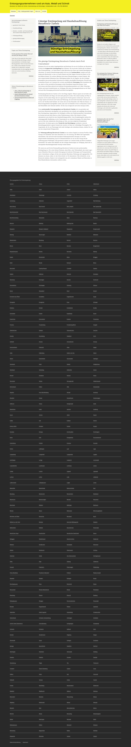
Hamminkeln (42, 358)
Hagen (95, 347)
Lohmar (12, 477)
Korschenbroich (97, 437)
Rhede (68, 589)
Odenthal (12, 556)
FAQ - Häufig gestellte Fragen (25, 11)
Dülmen (95, 285)
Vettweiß (12, 680)
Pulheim (69, 573)
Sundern (69, 657)
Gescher (95, 330)
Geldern (41, 330)
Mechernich (42, 494)
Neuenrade (96, 527)
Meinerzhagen (42, 499)
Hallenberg (41, 353)
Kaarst (95, 415)
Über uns (37, 11)
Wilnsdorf (69, 725)
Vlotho (68, 680)
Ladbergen (41, 449)
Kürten (11, 449)
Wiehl (94, 719)
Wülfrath (95, 730)
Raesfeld (12, 578)
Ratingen (69, 578)
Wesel (40, 713)
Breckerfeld (42, 257)
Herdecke (41, 375)
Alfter (11, 189)
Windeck (95, 725)
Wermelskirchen (71, 708)
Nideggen (12, 539)
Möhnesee (69, 511)
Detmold (69, 274)
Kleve (11, 437)
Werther (12, 713)
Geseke (12, 336)
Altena (94, 189)
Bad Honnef (42, 206)
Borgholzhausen (14, 251)
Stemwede (69, 651)
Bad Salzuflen (70, 212)
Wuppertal (12, 736)
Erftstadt (95, 302)
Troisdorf (12, 668)
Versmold (95, 674)
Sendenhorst (42, 635)
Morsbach (69, 516)
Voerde (95, 680)
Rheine (40, 595)
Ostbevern (95, 561)
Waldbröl (12, 691)
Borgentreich (96, 246)
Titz (68, 663)
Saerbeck (95, 606)
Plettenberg (96, 567)
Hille (68, 387)
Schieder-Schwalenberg (45, 618)
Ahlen (68, 184)
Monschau (41, 516)
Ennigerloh (41, 302)
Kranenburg (13, 443)
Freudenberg (42, 325)
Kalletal (68, 420)
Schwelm (12, 629)
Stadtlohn (69, 646)
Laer (68, 449)
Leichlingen (12, 460)
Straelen (12, 657)
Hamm (11, 358)
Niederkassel (42, 539)
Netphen (95, 522)
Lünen (94, 482)
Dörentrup (12, 279)
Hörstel (68, 392)
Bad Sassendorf (97, 212)
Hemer (95, 370)
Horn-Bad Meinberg (44, 392)
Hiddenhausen (96, 381)
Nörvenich (95, 544)
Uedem (68, 668)
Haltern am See (70, 353)
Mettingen (69, 505)
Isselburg (95, 409)
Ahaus (40, 184)
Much (94, 516)
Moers (40, 511)
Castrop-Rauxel (43, 268)
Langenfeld (41, 454)
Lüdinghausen (42, 482)
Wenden (95, 702)
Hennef (11, 375)
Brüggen (95, 257)
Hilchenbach (13, 387)
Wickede (69, 719)
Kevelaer (12, 432)
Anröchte (69, 195)
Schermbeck (13, 618)
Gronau (95, 341)
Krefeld (40, 443)
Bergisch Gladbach (43, 229)
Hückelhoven (70, 398)
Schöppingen (70, 623)
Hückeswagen (96, 398)
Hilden (40, 387)
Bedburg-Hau (70, 223)
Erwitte (95, 308)
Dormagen (41, 279)
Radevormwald (97, 573)
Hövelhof (12, 398)
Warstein (41, 697)
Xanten (68, 736)
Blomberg (41, 240)
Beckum (12, 223)
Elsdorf (95, 291)
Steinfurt (95, 646)
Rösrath (12, 606)
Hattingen (95, 358)
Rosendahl (96, 601)
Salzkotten (12, 612)
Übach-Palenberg (43, 668)
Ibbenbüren (12, 409)
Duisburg (69, 285)
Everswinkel (42, 319)
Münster (41, 522)
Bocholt (68, 240)
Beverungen (42, 234)
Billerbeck (95, 234)
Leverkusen (42, 465)
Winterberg (12, 730)
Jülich (68, 415)
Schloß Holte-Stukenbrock (16, 623)
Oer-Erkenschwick (71, 556)
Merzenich (95, 499)
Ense (68, 302)
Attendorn (41, 201)
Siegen (95, 635)
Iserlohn (69, 409)
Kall (40, 420)
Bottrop (95, 251)
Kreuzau (69, 443)
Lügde (68, 482)
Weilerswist (42, 702)
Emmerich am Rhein (15, 296)
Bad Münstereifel (14, 212)
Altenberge (41, 195)
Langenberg (13, 454)
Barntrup (95, 217)
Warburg (95, 691)
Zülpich (95, 736)
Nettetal (41, 527)
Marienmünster (70, 488)
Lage (94, 449)
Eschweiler (12, 313)
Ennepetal (12, 302)
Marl (94, 488)
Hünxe (40, 403)
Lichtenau (69, 465)
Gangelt (95, 325)
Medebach (95, 494)
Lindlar (11, 471)
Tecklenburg (13, 663)
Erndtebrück (70, 308)
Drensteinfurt (13, 285)
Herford (68, 375)
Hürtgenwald (70, 403)
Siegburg (69, 635)
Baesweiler (41, 217)
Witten (68, 730)
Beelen (95, 223)
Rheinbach (96, 589)
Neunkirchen (42, 533)
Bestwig (12, 234)
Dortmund (95, 279)
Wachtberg (41, 685)
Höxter (40, 398)
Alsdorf (68, 189)
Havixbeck (12, 364)
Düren (11, 291)
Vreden (11, 685)
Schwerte (41, 629)
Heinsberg (41, 370)
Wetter (11, 719)
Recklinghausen (14, 584)
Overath (12, 567)
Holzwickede (96, 387)
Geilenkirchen (13, 330)
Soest (40, 640)
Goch (94, 336)
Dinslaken (95, 274)
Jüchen (41, 415)
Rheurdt (69, 595)
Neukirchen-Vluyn (14, 533)
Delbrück (41, 274)
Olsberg (69, 561)
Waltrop (69, 691)
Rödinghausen (13, 601)
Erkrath (41, 308)
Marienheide (42, 488)
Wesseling (69, 713)
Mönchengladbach (97, 511)
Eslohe (40, 313)
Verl (68, 674)
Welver (68, 702)
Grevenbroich (70, 341)
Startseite (13, 11)
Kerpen (95, 426)
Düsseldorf (41, 291)
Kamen (95, 420)
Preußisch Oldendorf (44, 573)
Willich (40, 725)
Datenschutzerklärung (15, 742)
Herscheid (12, 381)
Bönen (11, 246)
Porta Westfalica (14, 573)
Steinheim (41, 651)
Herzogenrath (70, 381)
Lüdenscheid (13, 482)
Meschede (12, 505)
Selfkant (69, 629)
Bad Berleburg (96, 201)
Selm (94, 629)
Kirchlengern (96, 432)
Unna (94, 668)
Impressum (25, 742)
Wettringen (41, 719)
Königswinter (70, 437)
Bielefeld (69, 234)
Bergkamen (69, 229)
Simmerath (12, 640)
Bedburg (41, 223)
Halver (95, 353)
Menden (69, 499)
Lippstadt (95, 471)
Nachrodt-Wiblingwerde (72, 522)
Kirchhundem (70, 432)
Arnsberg (95, 195)
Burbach (69, 263)
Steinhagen (12, 651)
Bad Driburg (13, 206)
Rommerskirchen (71, 601)
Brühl (11, 263)
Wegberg (12, 702)
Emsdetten (41, 296)
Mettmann (95, 505)
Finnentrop (96, 319)
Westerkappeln (97, 713)
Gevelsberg (42, 336)
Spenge (12, 646)
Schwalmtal (96, 623)
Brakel (11, 257)
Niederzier (95, 539)
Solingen (69, 640)
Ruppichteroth (42, 606)
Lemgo (40, 460)
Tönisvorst (95, 663)
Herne (94, 375)
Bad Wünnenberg (14, 217)
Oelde (40, 556)
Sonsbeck (95, 640)
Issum (11, 415)
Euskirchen (12, 319)
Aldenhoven (96, 184)
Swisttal (95, 657)
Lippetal (69, 471)
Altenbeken (12, 195)
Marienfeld (12, 488)
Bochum (95, 240)
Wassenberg (70, 697)
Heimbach (12, 370)
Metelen (41, 505)
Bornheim (69, 251)
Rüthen (68, 606)
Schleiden (95, 618)
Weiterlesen (31, 76)
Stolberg (95, 651)
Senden (12, 635)
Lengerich (69, 460)
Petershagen (70, 567)
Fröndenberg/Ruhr (71, 325)
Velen (40, 674)
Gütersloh (41, 347)
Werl (40, 708)
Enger (94, 296)
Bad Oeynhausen (43, 212)
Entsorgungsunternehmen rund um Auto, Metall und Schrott (39, 3)
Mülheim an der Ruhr (15, 522)
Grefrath (12, 341)
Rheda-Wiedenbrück (44, 589)
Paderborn (41, 567)
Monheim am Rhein (14, 516)
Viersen (41, 680)
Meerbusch (12, 499)
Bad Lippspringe (97, 206)
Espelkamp (69, 313)
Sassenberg (70, 612)
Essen (94, 313)
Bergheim (12, 229)
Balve (68, 217)
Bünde (40, 263)
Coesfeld (69, 268)
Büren (94, 263)
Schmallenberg (42, 623)
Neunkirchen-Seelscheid (73, 533)
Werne (95, 708)
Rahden (41, 578)
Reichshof (69, 584)
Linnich (40, 471)
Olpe (40, 561)
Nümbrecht (41, 550)
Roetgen (41, 601)
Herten (40, 381)
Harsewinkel (70, 358)
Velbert (11, 674)
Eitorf (68, 291)
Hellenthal (69, 370)
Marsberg (12, 494)
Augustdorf (69, 201)
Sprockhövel (42, 646)
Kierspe (41, 432)
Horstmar (95, 392)
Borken (40, 251)
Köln (40, 437)
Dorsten (69, 279)
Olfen (11, 561)
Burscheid (12, 268)
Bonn (40, 246)
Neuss (94, 533)
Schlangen (69, 618)
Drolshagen (42, 285)
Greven (41, 341)
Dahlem (95, 268)
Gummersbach (13, 347)
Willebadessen (13, 725)
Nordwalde (69, 544)
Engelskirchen (70, 296)
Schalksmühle (96, 612)
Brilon (68, 257)
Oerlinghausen (97, 556)
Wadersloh (96, 685)
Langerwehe (70, 454)
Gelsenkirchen (70, 330)
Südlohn (41, 657)
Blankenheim (13, 240)
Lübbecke (95, 477)
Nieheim (12, 544)
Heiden (68, 364)
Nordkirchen (42, 544)
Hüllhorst (12, 403)
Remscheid (12, 589)
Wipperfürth (42, 730)
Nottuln (11, 550)
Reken (95, 584)
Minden (12, 511)
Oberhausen (70, 550)
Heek (40, 364)
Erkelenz (12, 308)
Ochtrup (95, 550)
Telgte (40, 663)
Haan (68, 347)
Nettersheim (13, 527)
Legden (95, 454)
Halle (11, 353)
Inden (40, 409)
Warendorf (12, 697)
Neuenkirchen (70, 527)
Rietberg (95, 595)
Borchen (69, 246)
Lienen (95, 465)
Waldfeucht (42, 691)
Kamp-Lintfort (13, 426)
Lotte (68, 477)
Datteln (11, 274)
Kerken (68, 426)
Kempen (41, 426)
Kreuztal (95, 443)
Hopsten (12, 392)
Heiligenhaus (96, 364)
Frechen (12, 325)
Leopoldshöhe (13, 465)
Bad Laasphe (70, 206)
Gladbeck (69, 336)
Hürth (94, 403)
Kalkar (11, 420)
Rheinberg (12, 595)
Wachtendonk (70, 685)
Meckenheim (70, 494)
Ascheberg (12, 201)
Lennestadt (96, 460)
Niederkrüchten (70, 539)
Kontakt (44, 11)
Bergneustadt (96, 229)
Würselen (41, 736)
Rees (40, 584)
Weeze (95, 697)
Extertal (69, 319)
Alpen (40, 189)
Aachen (12, 184)
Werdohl (12, 708)
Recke (94, 578)
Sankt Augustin (42, 612)
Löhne (40, 477)
